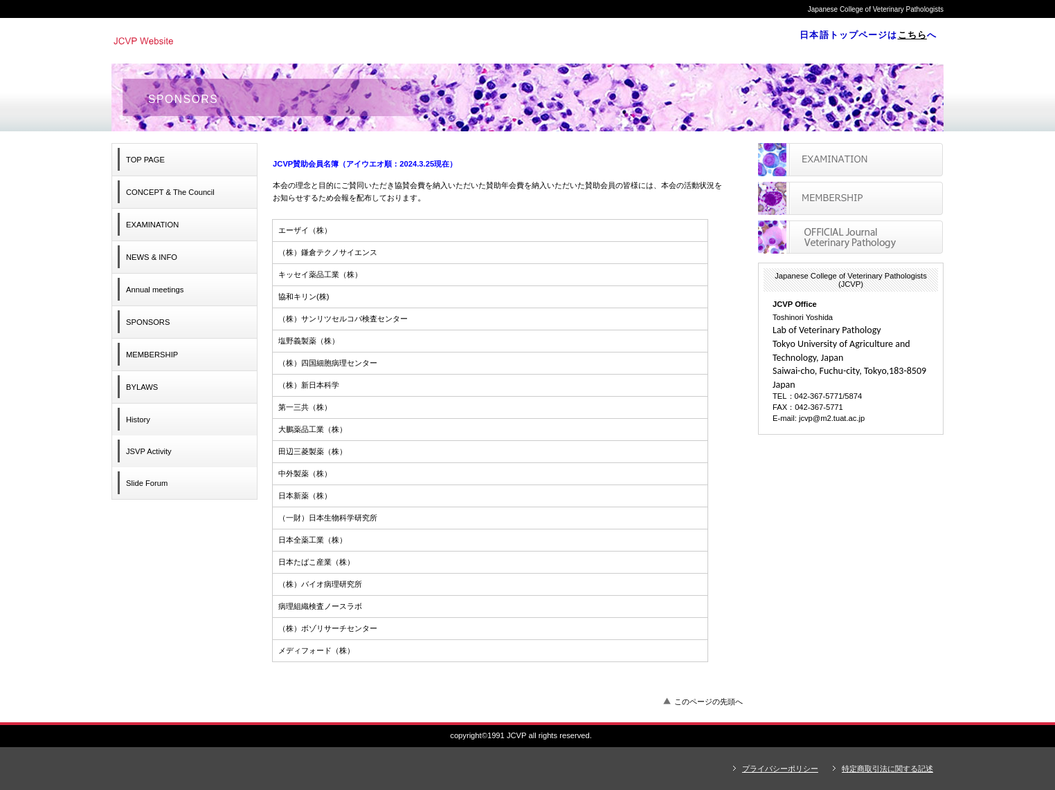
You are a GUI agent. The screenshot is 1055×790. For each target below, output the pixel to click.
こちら (912, 35)
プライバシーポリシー (780, 768)
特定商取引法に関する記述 (887, 768)
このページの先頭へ (708, 701)
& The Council (170, 192)
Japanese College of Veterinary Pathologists (301, 40)
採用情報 (850, 198)
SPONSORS (148, 322)
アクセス (850, 237)
